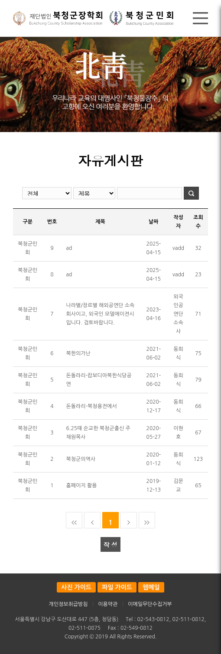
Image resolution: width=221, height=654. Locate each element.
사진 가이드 (76, 587)
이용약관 (107, 604)
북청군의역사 (81, 459)
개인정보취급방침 (68, 604)
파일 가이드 (117, 587)
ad (69, 248)
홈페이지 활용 (81, 485)
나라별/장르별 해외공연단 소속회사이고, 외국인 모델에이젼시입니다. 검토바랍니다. (100, 314)
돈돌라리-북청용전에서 (91, 406)
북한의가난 (78, 353)
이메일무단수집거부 (150, 604)
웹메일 (151, 587)
